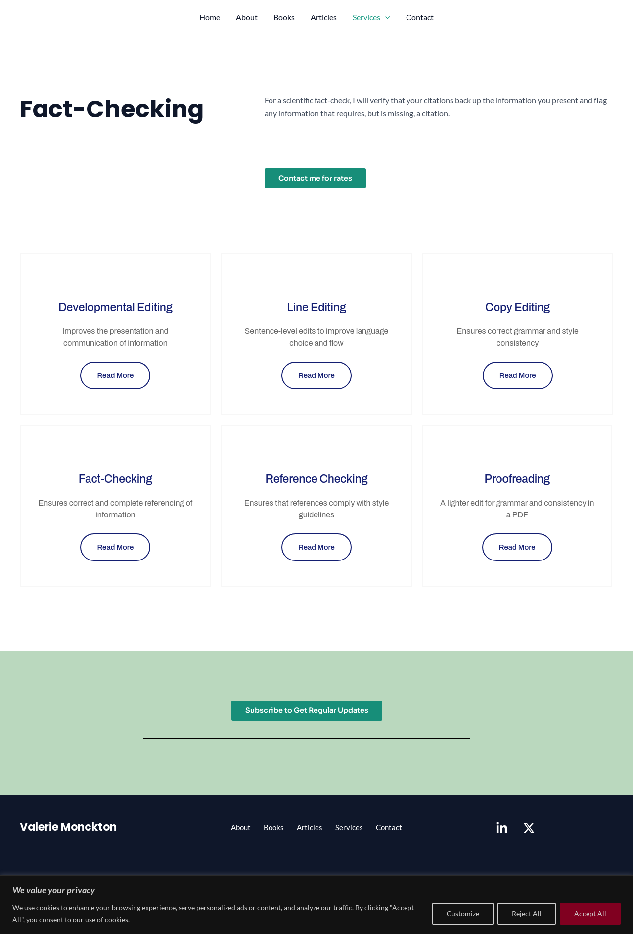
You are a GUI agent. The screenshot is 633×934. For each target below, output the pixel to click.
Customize (463, 913)
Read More (115, 376)
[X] (529, 830)
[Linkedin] (502, 830)
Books (284, 17)
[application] (385, 17)
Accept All (590, 913)
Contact (420, 17)
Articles (324, 17)
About (247, 17)
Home (209, 17)
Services (371, 17)
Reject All (527, 913)
